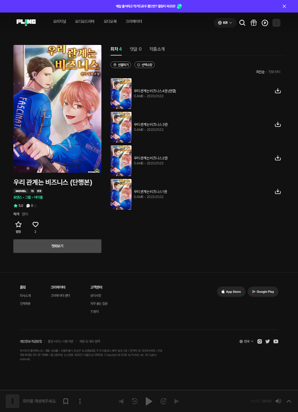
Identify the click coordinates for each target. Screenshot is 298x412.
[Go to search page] (242, 22)
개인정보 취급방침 (31, 341)
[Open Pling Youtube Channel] (275, 341)
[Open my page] (276, 22)
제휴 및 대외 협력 (89, 341)
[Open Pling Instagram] (259, 341)
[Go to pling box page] (253, 22)
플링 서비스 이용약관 (60, 341)
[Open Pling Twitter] (267, 341)
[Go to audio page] (26, 22)
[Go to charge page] (265, 22)
